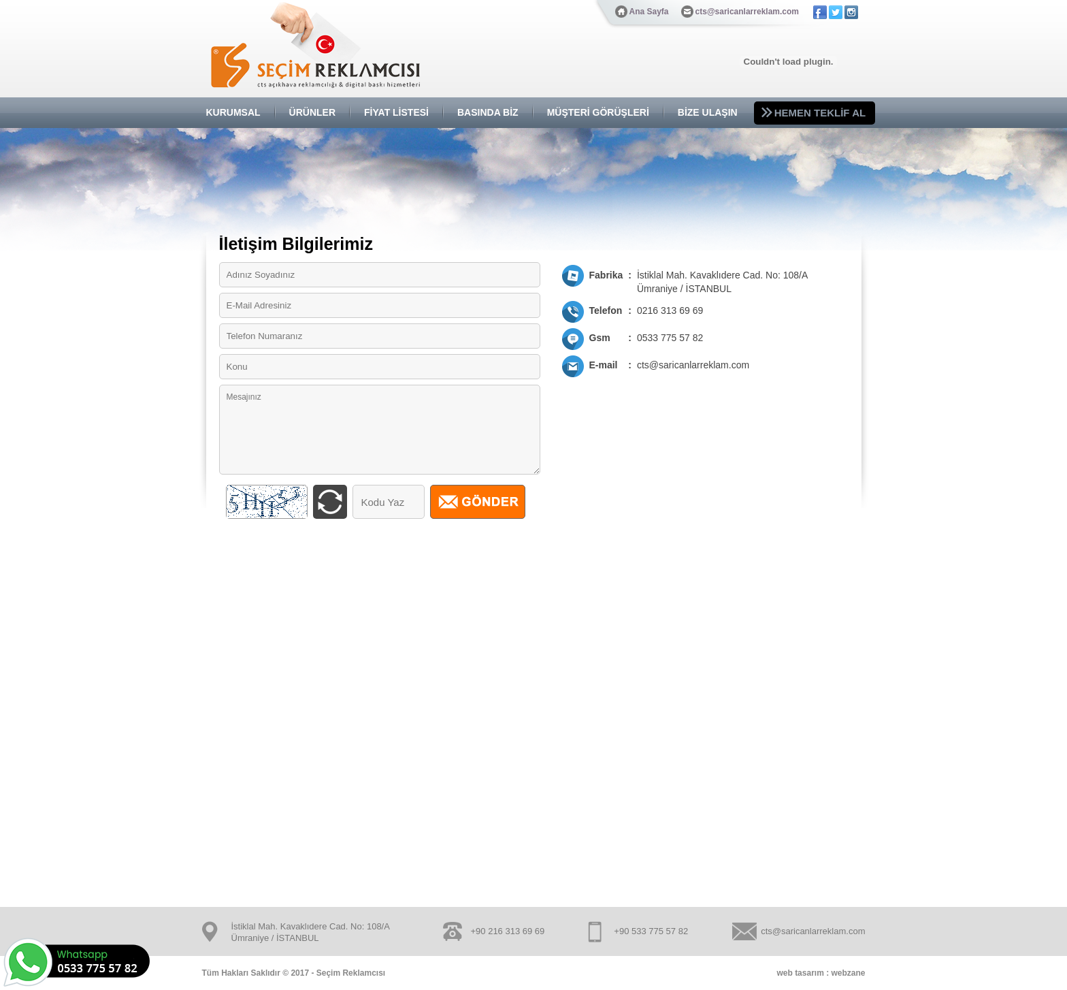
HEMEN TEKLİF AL (820, 112)
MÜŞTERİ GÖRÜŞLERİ (598, 112)
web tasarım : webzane (820, 973)
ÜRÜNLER (312, 112)
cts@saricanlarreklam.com (747, 11)
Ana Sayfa (649, 11)
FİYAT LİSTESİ (396, 112)
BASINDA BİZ (488, 112)
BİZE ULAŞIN (708, 112)
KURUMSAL (233, 112)
